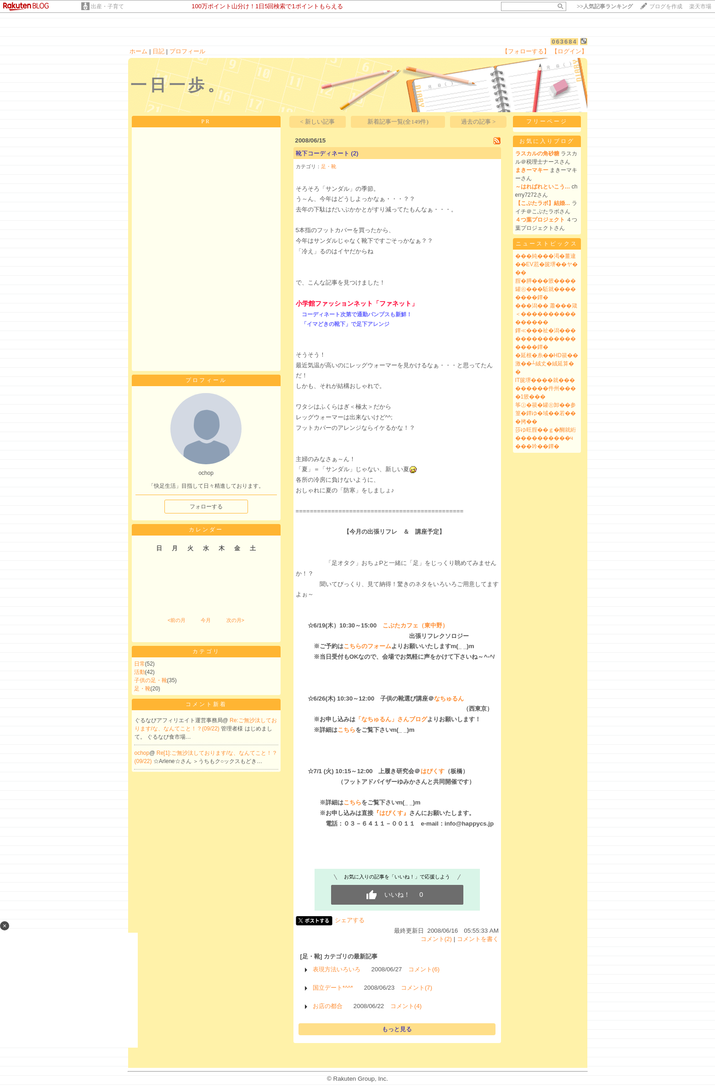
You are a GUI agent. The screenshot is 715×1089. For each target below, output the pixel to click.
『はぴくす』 (391, 813)
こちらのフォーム (367, 646)
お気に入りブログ (546, 141)
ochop (142, 753)
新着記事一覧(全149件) (397, 121)
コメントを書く (478, 938)
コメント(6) (423, 969)
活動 (139, 672)
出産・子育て (107, 6)
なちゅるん (449, 698)
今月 (206, 620)
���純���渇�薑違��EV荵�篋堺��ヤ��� (546, 264)
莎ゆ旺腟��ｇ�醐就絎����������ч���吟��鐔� (545, 438)
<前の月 (177, 620)
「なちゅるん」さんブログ (391, 719)
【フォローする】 (526, 51)
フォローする (206, 506)
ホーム (138, 51)
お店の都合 (328, 1006)
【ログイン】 (569, 51)
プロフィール (187, 51)
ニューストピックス (547, 243)
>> (605, 6)
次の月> (235, 620)
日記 (158, 51)
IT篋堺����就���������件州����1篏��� (545, 388)
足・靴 (142, 688)
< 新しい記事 (317, 121)
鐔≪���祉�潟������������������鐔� (545, 338)
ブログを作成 (665, 6)
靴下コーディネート (322, 153)
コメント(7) (416, 987)
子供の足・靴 (150, 680)
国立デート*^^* (333, 987)
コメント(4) (406, 1006)
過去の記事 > (478, 121)
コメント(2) (436, 938)
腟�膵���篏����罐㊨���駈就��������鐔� (545, 289)
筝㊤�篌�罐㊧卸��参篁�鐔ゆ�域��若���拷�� (545, 413)
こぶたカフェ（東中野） (415, 625)
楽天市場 (700, 6)
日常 (139, 664)
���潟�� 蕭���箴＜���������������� (546, 313)
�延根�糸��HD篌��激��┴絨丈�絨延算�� (546, 363)
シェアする (350, 920)
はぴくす (433, 771)
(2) (354, 153)
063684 (564, 41)
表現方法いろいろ (336, 969)
